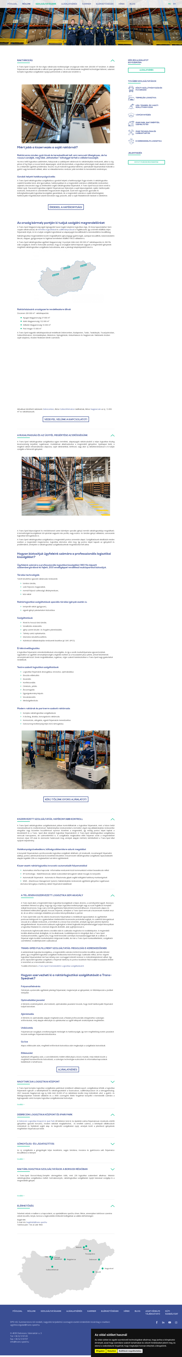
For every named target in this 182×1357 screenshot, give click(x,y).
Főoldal (12, 4)
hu (169, 4)
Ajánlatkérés (69, 4)
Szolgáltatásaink (46, 4)
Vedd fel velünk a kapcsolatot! (65, 420)
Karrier (86, 4)
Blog (132, 4)
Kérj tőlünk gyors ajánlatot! (66, 800)
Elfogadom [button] (100, 1351)
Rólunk (31, 1312)
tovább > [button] (20, 1106)
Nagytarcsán (95, 409)
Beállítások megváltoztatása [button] (130, 1351)
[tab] (66, 61)
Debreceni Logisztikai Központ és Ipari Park (37, 1122)
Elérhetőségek (105, 4)
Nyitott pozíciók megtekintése (146, 163)
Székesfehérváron (67, 409)
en (174, 4)
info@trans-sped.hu (19, 1343)
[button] (66, 60)
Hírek (122, 4)
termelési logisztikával (47, 230)
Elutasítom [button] (111, 1351)
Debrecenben (48, 409)
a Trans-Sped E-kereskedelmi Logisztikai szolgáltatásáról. (61, 967)
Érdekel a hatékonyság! (66, 207)
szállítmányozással (66, 230)
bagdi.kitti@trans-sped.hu (37, 1224)
